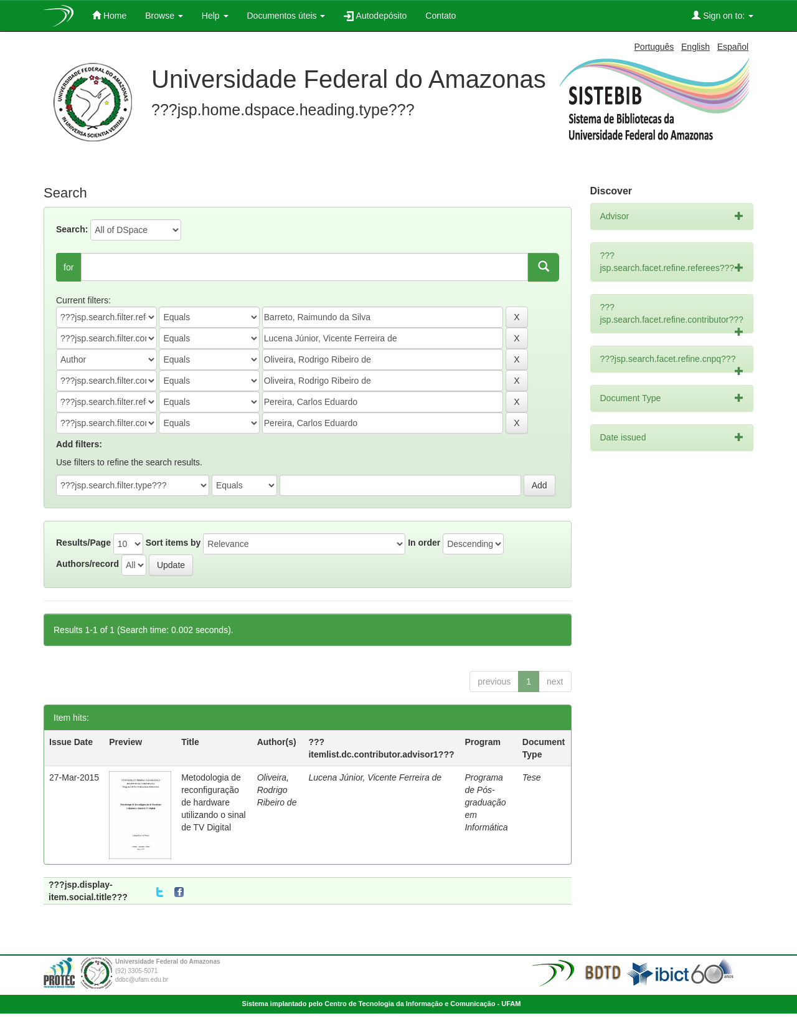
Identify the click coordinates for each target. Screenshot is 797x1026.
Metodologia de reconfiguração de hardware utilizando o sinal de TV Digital (213, 802)
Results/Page (83, 543)
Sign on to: (722, 15)
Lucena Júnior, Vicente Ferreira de (374, 777)
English (695, 47)
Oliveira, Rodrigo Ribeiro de (277, 789)
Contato (440, 16)
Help (215, 16)
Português (654, 47)
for (68, 267)
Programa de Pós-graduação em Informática (486, 802)
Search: (72, 229)
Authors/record (87, 564)
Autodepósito (375, 16)
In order (424, 543)
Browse (164, 16)
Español (733, 47)
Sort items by (173, 543)
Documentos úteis (286, 16)
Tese (531, 777)
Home (109, 15)
